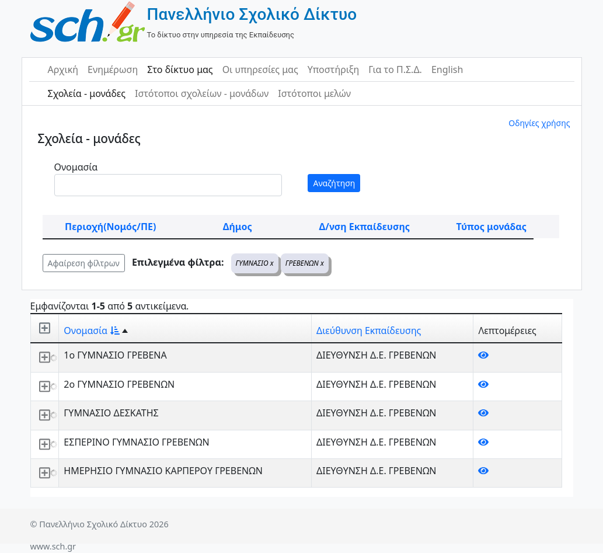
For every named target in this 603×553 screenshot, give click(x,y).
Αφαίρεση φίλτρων (84, 263)
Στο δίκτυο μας (179, 69)
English (447, 69)
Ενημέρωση (113, 69)
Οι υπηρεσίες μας (260, 69)
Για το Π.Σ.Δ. (395, 69)
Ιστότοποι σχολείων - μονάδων (202, 93)
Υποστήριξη (334, 69)
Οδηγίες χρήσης (539, 122)
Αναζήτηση (334, 183)
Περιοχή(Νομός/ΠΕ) (110, 226)
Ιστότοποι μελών (314, 93)
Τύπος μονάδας (491, 226)
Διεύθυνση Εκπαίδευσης (368, 330)
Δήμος (237, 226)
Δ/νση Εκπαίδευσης (364, 226)
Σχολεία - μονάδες (87, 93)
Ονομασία (76, 167)
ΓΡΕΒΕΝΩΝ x (304, 263)
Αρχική (63, 69)
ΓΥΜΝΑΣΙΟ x (255, 263)
